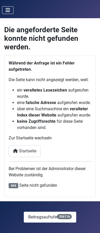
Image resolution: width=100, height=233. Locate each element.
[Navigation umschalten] (8, 10)
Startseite (24, 150)
